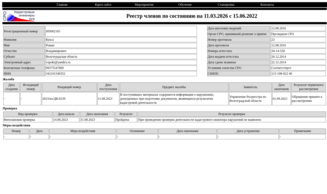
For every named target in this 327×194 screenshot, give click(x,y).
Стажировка (226, 4)
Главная (62, 4)
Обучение (185, 4)
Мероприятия (144, 4)
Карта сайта (103, 4)
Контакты (267, 4)
